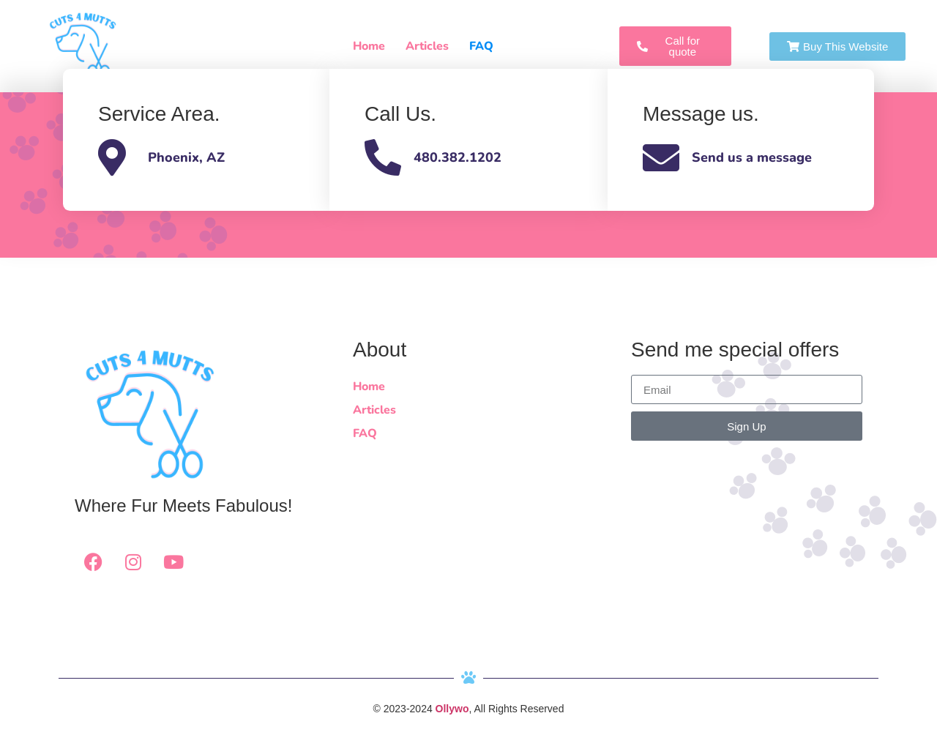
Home (369, 46)
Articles (427, 46)
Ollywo (452, 709)
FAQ (481, 46)
